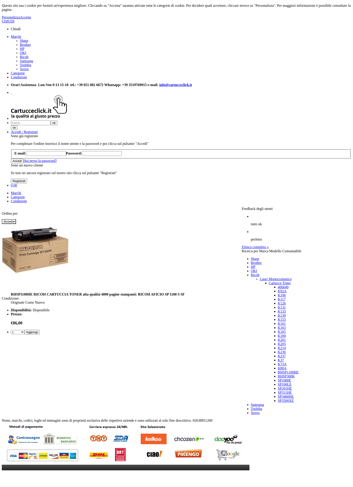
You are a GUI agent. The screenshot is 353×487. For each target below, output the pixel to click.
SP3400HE (286, 396)
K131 (282, 307)
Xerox (24, 69)
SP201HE (285, 388)
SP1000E (284, 380)
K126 (282, 303)
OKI (23, 53)
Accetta (25, 17)
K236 (282, 352)
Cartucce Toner (280, 283)
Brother (25, 45)
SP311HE (285, 392)
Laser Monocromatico (276, 279)
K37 (281, 360)
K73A (282, 364)
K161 (282, 323)
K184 (282, 336)
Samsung (26, 61)
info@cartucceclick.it (175, 85)
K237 (282, 356)
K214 (282, 348)
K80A (282, 368)
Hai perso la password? (40, 161)
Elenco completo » (255, 247)
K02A (282, 291)
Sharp (24, 41)
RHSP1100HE (288, 372)
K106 (282, 295)
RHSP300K (286, 376)
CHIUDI (8, 21)
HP (22, 49)
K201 (282, 340)
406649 (283, 287)
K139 (282, 315)
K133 (282, 311)
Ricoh (24, 57)
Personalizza (11, 17)
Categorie (18, 73)
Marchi (16, 37)
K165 (282, 332)
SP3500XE (286, 401)
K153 (282, 319)
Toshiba (25, 65)
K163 (282, 328)
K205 (282, 344)
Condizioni (19, 77)
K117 (282, 299)
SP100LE (285, 384)
